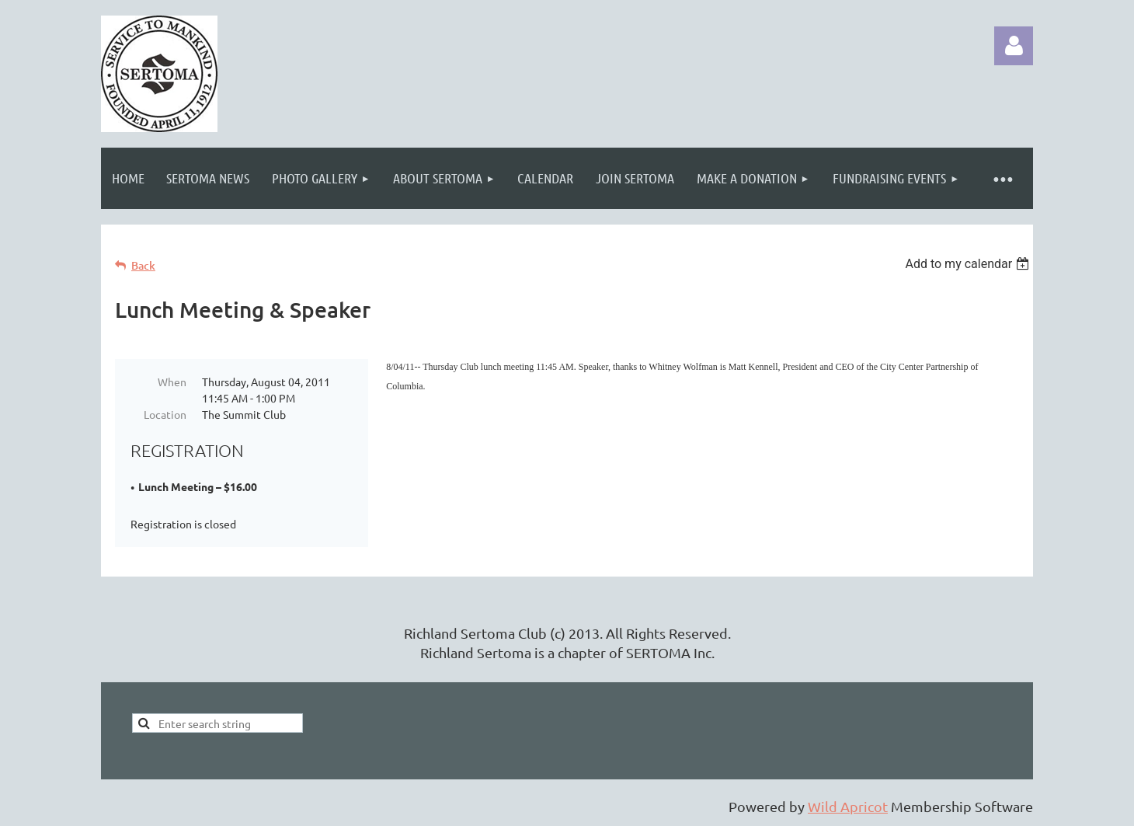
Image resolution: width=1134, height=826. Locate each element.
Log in (1013, 45)
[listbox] (969, 264)
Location (165, 414)
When (172, 382)
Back (143, 265)
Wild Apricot (848, 806)
